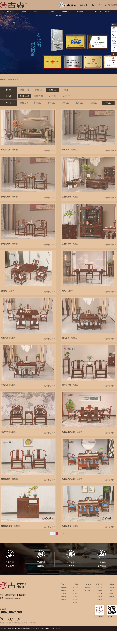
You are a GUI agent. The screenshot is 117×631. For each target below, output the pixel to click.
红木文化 (94, 11)
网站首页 (9, 11)
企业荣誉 (64, 596)
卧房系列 (75, 593)
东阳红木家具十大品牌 (30, 623)
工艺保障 (51, 11)
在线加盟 (111, 596)
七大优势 (87, 590)
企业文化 (64, 590)
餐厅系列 (75, 590)
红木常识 (99, 587)
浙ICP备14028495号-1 (37, 628)
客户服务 (58, 15)
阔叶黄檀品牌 (15, 623)
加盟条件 (111, 593)
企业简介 (64, 587)
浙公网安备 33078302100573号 (51, 628)
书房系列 (75, 596)
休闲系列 (75, 602)
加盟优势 (111, 587)
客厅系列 (75, 587)
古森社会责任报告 (112, 4)
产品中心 (37, 11)
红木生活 (99, 596)
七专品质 (87, 587)
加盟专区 (108, 11)
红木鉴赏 (99, 593)
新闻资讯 (80, 11)
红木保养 (99, 599)
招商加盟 (111, 584)
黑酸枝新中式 (21, 623)
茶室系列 (75, 599)
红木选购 (99, 590)
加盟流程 (111, 590)
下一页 (64, 533)
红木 (28, 628)
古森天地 (23, 11)
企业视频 (64, 599)
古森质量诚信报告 (112, 5)
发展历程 (64, 593)
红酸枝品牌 (8, 623)
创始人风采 (65, 11)
